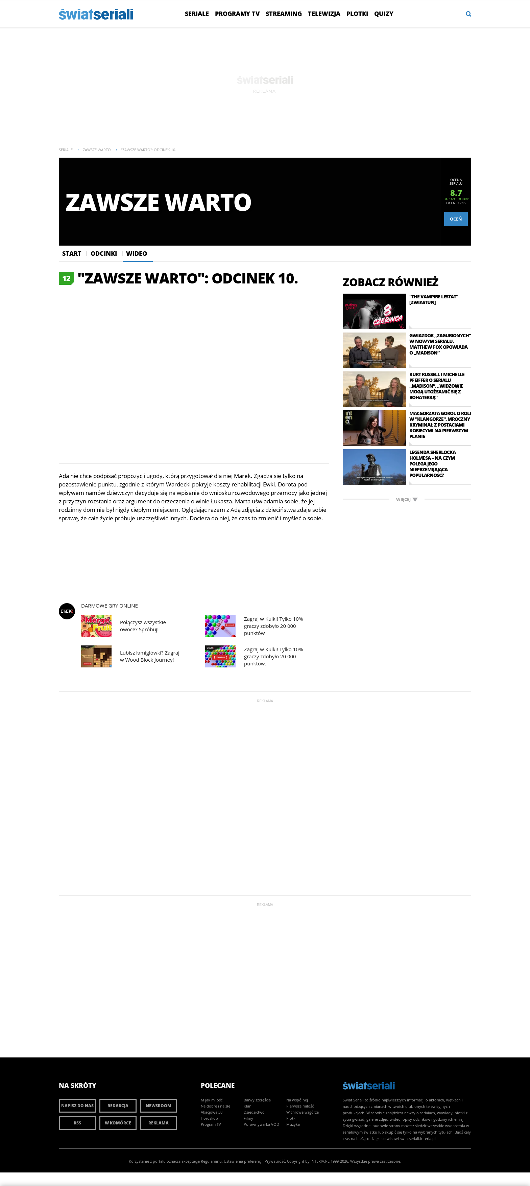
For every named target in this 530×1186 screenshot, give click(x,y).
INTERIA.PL (320, 1161)
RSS (77, 1123)
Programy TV (237, 13)
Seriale (197, 13)
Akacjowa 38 (211, 1112)
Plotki (357, 13)
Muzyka (293, 1124)
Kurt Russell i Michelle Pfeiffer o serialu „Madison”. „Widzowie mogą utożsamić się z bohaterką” (436, 386)
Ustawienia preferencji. (244, 1161)
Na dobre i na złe (215, 1106)
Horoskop (209, 1118)
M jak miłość (211, 1099)
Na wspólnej (297, 1099)
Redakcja (117, 1106)
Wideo (136, 253)
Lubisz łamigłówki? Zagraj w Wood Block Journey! (149, 656)
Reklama (158, 1123)
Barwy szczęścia (257, 1099)
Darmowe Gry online (109, 605)
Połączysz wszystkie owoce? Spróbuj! (143, 626)
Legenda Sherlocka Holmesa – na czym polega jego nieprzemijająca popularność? (432, 463)
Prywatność (275, 1161)
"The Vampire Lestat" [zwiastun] (433, 299)
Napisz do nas (77, 1106)
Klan (247, 1106)
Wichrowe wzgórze (302, 1112)
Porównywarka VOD (261, 1124)
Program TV (211, 1124)
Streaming (284, 13)
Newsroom (158, 1106)
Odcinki (104, 253)
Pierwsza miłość (300, 1106)
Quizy (383, 13)
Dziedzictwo (254, 1112)
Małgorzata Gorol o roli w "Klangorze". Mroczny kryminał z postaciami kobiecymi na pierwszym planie (440, 424)
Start (71, 253)
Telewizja (324, 13)
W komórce (118, 1123)
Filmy (248, 1118)
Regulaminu (211, 1161)
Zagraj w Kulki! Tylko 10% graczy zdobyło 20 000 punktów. (273, 656)
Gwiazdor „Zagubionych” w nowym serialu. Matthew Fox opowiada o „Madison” (440, 344)
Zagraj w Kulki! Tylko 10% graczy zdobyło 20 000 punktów (273, 625)
